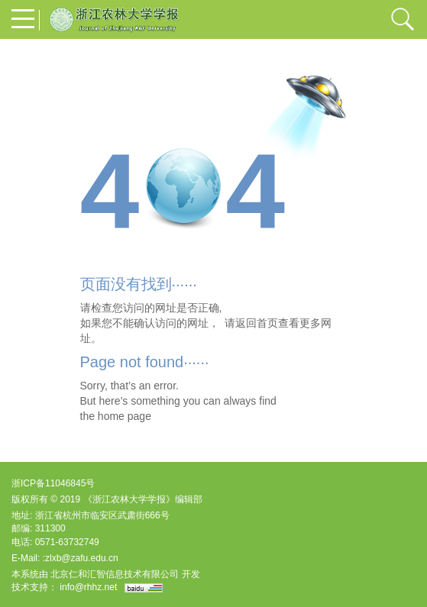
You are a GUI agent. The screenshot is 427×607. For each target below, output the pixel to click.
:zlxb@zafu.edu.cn (80, 558)
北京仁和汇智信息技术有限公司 (114, 574)
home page (124, 416)
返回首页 (256, 323)
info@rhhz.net (88, 587)
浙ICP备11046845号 (53, 483)
